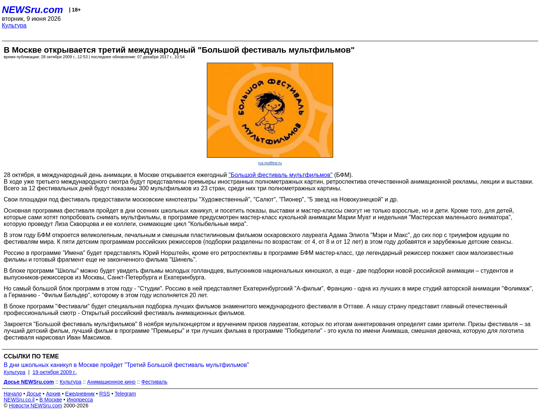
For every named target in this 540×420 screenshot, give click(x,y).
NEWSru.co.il (19, 400)
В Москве (50, 400)
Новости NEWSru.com (35, 405)
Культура (14, 25)
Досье (33, 394)
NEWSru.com (32, 9)
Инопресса (80, 400)
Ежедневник (80, 394)
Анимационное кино (111, 382)
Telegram (125, 394)
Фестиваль (154, 382)
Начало (13, 394)
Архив (53, 394)
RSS (104, 394)
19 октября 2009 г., (54, 372)
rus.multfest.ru (270, 163)
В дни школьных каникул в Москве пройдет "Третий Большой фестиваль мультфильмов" (126, 365)
